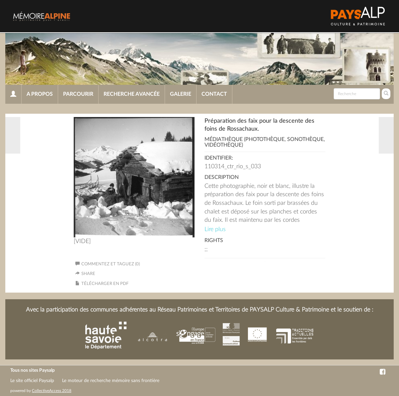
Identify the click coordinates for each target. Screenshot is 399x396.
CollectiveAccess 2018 (51, 391)
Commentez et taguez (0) (107, 264)
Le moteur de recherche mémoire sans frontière (110, 380)
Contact (214, 94)
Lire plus (215, 229)
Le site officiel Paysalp (32, 380)
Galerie (180, 94)
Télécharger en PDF (104, 284)
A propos (40, 94)
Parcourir (78, 94)
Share (88, 274)
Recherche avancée (132, 94)
